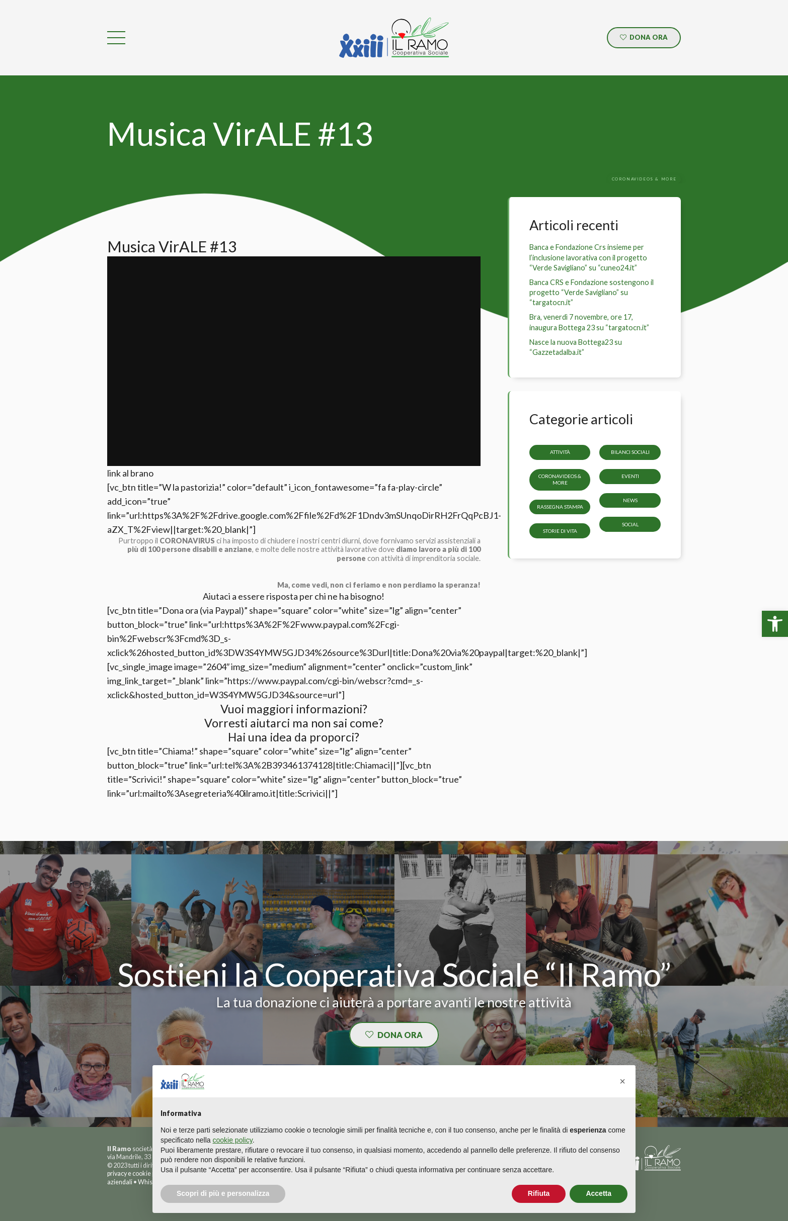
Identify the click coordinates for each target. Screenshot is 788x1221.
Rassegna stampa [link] (560, 507)
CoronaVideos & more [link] (559, 479)
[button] (622, 1081)
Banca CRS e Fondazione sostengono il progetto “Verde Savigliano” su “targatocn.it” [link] (591, 292)
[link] (775, 624)
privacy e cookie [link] (129, 1173)
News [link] (630, 500)
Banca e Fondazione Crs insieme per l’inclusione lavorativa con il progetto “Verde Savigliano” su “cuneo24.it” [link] (588, 257)
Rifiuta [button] (539, 1193)
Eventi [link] (630, 476)
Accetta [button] (598, 1193)
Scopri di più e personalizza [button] (223, 1193)
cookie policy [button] (233, 1140)
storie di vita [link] (560, 530)
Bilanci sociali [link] (630, 452)
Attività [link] (560, 452)
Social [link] (630, 524)
